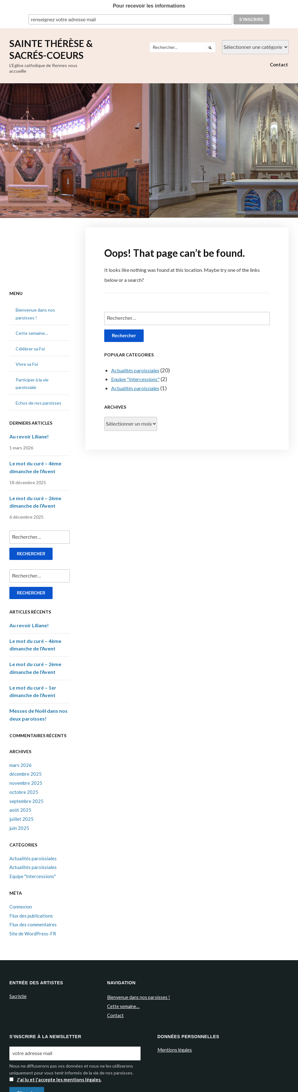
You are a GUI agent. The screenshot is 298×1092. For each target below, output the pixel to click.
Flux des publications (31, 915)
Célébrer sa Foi (30, 348)
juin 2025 (19, 827)
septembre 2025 (26, 800)
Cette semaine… (32, 332)
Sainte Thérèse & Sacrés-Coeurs (51, 48)
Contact (279, 64)
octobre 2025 (23, 791)
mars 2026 (20, 764)
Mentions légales (174, 1048)
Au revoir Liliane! (29, 436)
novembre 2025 (25, 782)
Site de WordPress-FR (32, 933)
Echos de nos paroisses (38, 402)
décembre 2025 (25, 773)
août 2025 (20, 809)
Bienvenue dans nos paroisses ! (138, 996)
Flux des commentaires (33, 924)
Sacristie (17, 995)
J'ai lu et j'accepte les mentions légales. (57, 1077)
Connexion (20, 905)
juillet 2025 (21, 818)
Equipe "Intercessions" (137, 378)
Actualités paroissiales (137, 369)
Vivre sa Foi (27, 363)
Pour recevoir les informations (149, 5)
